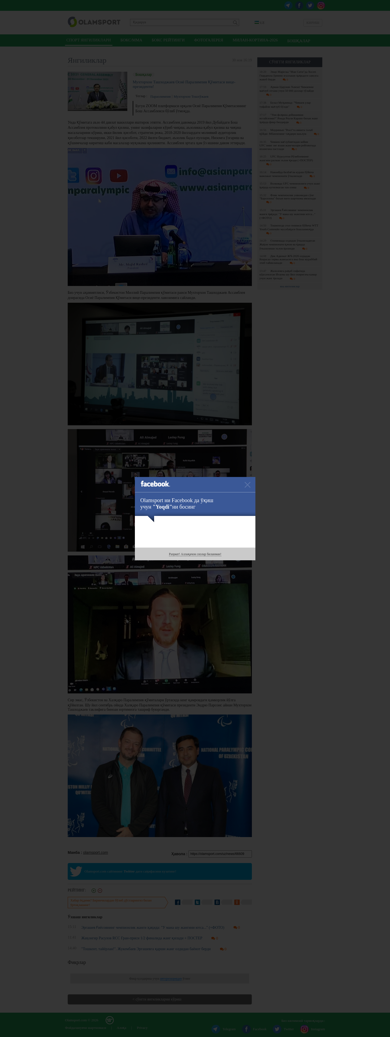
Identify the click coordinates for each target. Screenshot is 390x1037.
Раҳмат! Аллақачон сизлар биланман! (195, 554)
